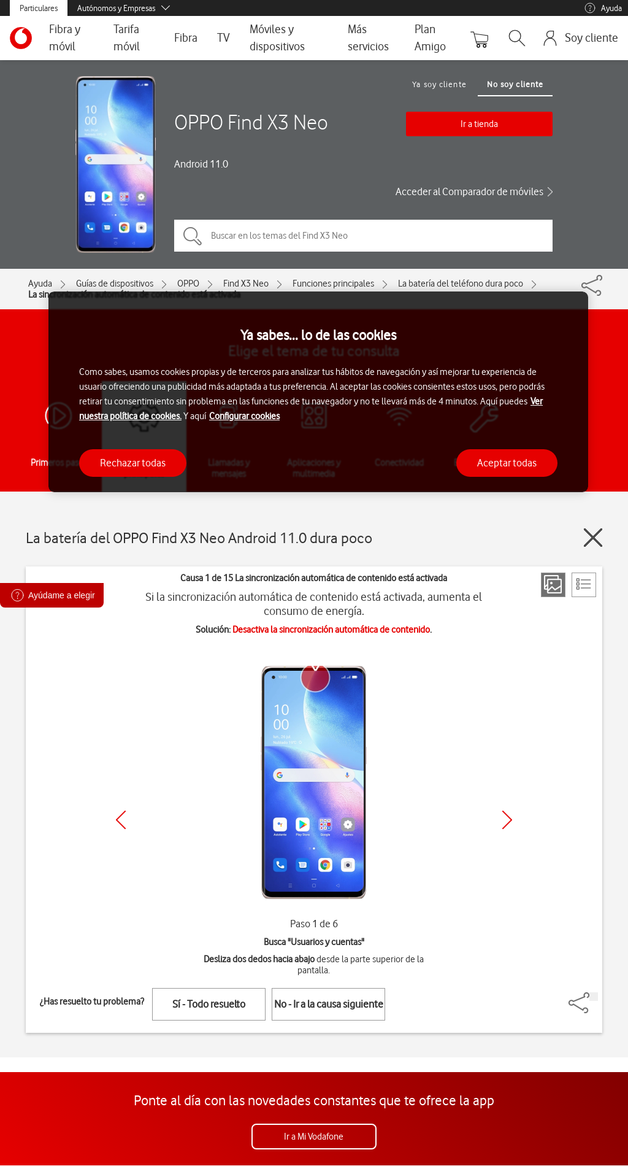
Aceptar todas (507, 463)
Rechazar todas (133, 463)
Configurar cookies (244, 416)
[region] (318, 392)
